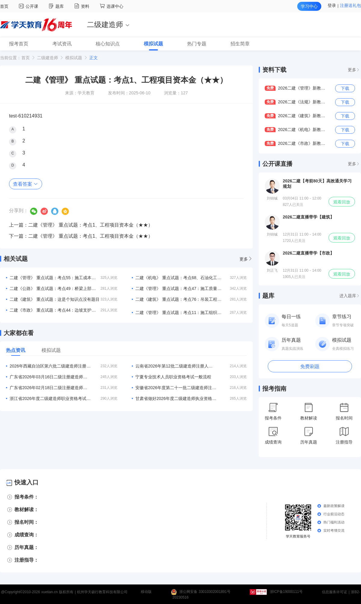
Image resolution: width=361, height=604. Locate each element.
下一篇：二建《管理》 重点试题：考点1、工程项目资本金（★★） (81, 236)
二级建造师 (47, 57)
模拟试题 (73, 57)
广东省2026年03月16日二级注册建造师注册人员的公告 (50, 376)
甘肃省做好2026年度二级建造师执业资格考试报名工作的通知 (176, 398)
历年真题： (26, 547)
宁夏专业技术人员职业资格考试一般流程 (173, 376)
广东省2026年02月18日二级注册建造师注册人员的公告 (50, 387)
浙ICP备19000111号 (286, 592)
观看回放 (341, 202)
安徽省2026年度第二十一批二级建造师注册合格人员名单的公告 (176, 387)
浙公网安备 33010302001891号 (204, 592)
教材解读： (26, 509)
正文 (93, 57)
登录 (332, 5)
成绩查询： (26, 534)
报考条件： (26, 496)
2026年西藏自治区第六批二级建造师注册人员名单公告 (50, 366)
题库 (57, 6)
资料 (82, 6)
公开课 (29, 6)
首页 (4, 6)
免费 (270, 88)
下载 (345, 88)
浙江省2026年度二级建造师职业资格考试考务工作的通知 (50, 398)
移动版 (146, 592)
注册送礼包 (350, 5)
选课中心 (111, 6)
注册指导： (26, 560)
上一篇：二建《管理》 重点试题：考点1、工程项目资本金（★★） (81, 224)
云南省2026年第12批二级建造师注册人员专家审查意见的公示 (176, 366)
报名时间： (26, 522)
